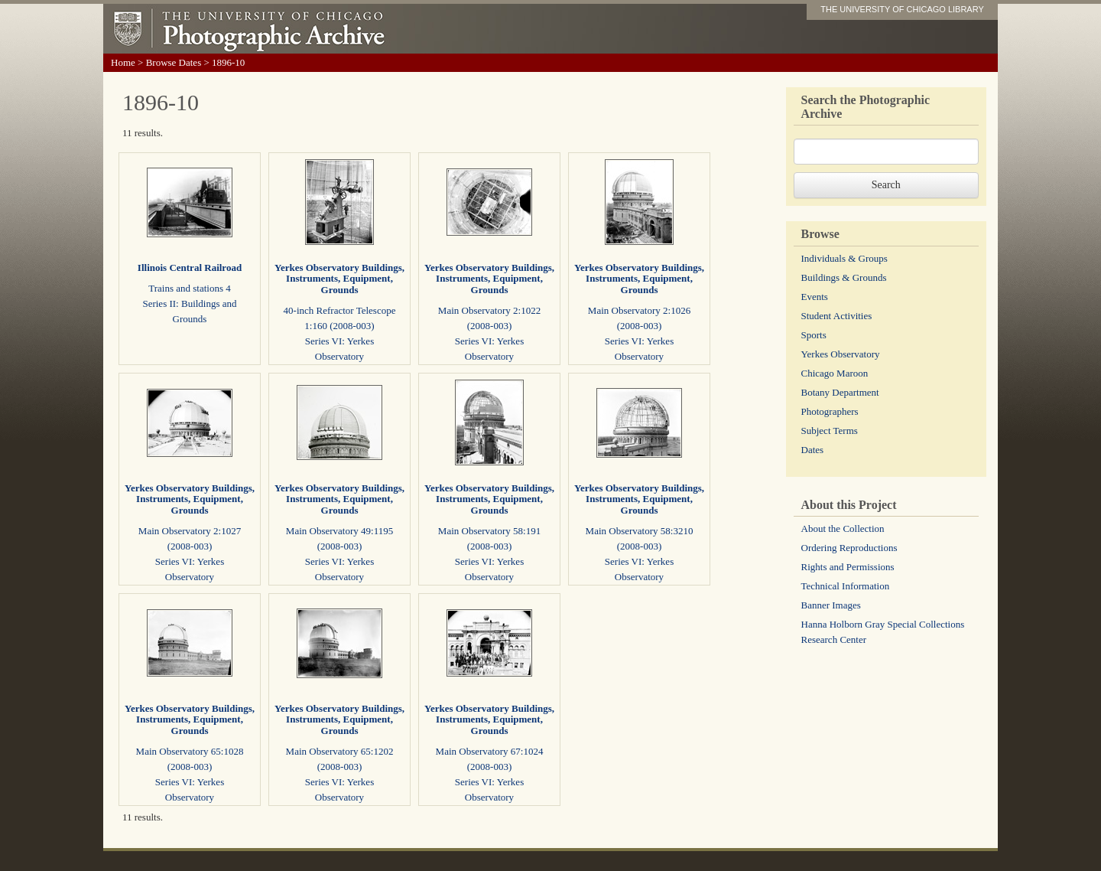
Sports (814, 335)
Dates (812, 449)
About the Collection (843, 528)
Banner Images (831, 605)
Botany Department (840, 392)
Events (814, 296)
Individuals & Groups (844, 258)
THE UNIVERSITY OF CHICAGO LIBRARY (902, 9)
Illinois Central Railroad (190, 267)
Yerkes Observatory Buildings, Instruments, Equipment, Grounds (339, 278)
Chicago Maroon (835, 373)
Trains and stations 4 (189, 288)
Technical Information (845, 586)
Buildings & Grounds (844, 277)
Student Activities (836, 315)
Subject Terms (829, 430)
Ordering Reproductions (849, 547)
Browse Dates (174, 62)
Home (123, 62)
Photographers (830, 411)
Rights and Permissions (848, 567)
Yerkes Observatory (840, 354)
